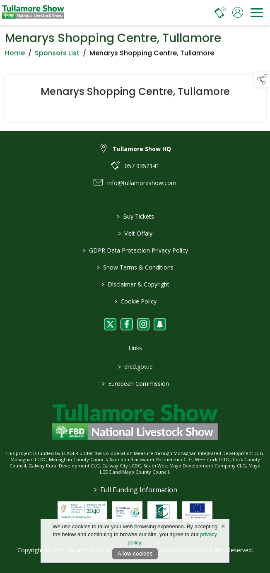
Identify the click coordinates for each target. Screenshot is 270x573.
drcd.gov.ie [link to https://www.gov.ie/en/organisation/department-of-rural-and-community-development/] (135, 366)
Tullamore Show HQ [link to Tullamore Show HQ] (142, 149)
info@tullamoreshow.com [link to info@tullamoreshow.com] (141, 183)
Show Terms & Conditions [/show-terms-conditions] (135, 267)
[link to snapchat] (160, 324)
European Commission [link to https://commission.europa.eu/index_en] (135, 383)
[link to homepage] (33, 12)
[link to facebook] (127, 324)
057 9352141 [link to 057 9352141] (142, 166)
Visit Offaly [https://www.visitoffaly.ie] (135, 233)
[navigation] (257, 12)
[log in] (237, 12)
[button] (262, 79)
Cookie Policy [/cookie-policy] (135, 301)
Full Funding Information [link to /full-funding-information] (135, 489)
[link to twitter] (110, 324)
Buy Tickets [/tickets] (135, 216)
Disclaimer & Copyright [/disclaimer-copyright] (135, 284)
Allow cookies (135, 553)
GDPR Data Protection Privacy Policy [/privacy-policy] (135, 250)
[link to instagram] (143, 324)
